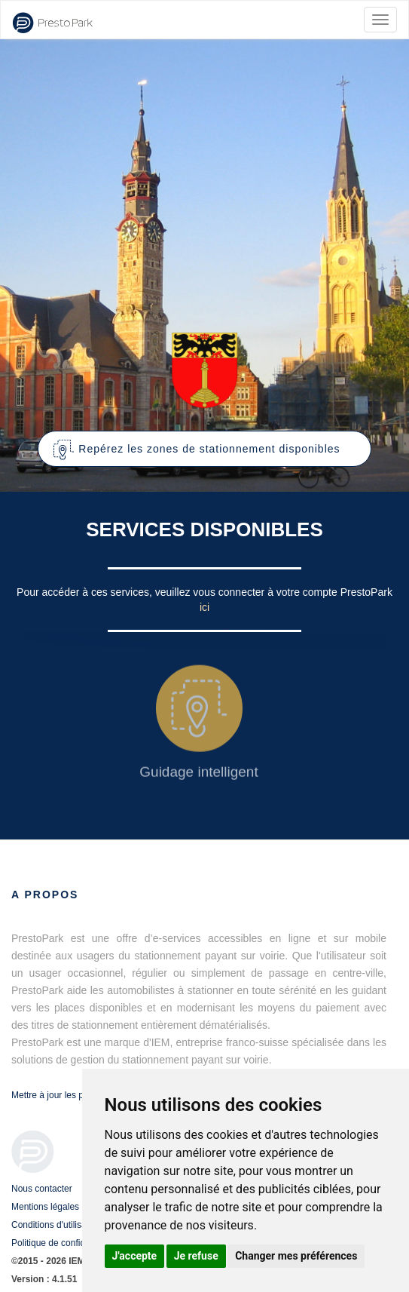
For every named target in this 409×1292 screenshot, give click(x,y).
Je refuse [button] (196, 1256)
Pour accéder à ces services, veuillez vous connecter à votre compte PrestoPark (204, 592)
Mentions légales (45, 1206)
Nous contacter (41, 1188)
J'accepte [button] (134, 1256)
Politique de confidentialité (63, 1243)
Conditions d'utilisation (56, 1225)
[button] (204, 449)
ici (204, 607)
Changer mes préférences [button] (296, 1256)
